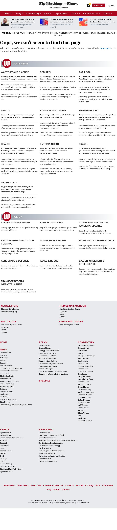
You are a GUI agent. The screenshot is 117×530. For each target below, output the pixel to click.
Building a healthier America (51, 450)
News (8, 13)
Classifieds (23, 485)
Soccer (3, 461)
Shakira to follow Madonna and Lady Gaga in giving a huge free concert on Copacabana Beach (56, 171)
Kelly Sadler (83, 358)
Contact (66, 489)
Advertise (107, 485)
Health (5, 144)
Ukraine (77, 33)
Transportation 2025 (48, 453)
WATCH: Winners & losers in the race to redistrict (63, 20)
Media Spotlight (7, 376)
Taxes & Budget (50, 261)
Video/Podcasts (90, 13)
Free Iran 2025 (45, 458)
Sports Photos (6, 471)
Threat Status (45, 348)
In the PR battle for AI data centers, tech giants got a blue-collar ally (18, 198)
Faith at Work (45, 448)
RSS (98, 485)
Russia (86, 33)
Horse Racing (6, 463)
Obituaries (4, 396)
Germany (31, 33)
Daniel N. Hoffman (86, 379)
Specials (44, 380)
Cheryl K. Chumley (86, 355)
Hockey (3, 458)
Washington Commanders (11, 437)
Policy (18, 13)
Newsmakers (5, 378)
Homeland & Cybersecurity (96, 240)
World (5, 110)
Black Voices (83, 413)
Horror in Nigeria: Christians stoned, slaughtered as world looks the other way (97, 133)
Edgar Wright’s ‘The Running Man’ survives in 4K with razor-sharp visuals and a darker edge (57, 161)
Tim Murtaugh (84, 397)
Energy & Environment (15, 222)
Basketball (4, 445)
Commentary (32, 13)
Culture (3, 389)
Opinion (63, 311)
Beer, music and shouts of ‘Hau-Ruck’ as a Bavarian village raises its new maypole (97, 160)
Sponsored (61, 13)
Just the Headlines (8, 399)
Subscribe (99, 5)
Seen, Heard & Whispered (11, 368)
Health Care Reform (47, 355)
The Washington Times (70, 309)
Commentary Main (86, 345)
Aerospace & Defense (15, 261)
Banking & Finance (51, 222)
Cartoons (82, 418)
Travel (83, 144)
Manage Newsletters (10, 309)
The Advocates (6, 365)
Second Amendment (48, 358)
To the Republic (85, 420)
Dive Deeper (5, 402)
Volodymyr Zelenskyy (61, 33)
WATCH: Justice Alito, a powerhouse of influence (23, 20)
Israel (93, 33)
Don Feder (82, 374)
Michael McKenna (86, 392)
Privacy (89, 485)
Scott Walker (83, 407)
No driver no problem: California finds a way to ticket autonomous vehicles (18, 205)
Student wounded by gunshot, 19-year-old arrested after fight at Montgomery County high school (18, 251)
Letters (81, 353)
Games (106, 13)
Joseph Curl (83, 368)
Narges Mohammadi (107, 33)
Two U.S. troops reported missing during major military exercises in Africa (58, 88)
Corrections (5, 352)
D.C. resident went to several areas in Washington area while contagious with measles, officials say (96, 79)
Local (62, 314)
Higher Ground (89, 110)
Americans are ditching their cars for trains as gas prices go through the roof (18, 290)
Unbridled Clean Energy (49, 445)
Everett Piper (84, 402)
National (4, 357)
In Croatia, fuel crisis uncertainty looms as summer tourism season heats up (96, 167)
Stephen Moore (85, 394)
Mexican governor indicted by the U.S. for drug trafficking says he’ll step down (19, 133)
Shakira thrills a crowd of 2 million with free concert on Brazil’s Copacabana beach (56, 150)
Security (45, 72)
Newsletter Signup (9, 311)
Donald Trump (19, 33)
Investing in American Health (52, 456)
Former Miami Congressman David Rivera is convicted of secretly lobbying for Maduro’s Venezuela (58, 96)
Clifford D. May (84, 389)
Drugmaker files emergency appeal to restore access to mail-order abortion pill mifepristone (19, 161)
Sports (47, 13)
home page (105, 48)
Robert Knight (84, 384)
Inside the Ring (7, 383)
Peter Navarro (84, 400)
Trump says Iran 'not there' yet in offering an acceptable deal (19, 228)
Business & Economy (53, 110)
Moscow (58, 35)
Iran (39, 33)
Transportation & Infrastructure (53, 374)
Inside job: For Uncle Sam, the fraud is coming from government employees (19, 77)
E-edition (36, 485)
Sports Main (5, 432)
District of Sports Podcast (11, 469)
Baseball (3, 443)
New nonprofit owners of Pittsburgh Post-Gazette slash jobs (57, 115)
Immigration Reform (53, 240)
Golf (2, 456)
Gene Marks (83, 387)
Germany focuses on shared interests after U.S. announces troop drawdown (17, 126)
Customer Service (53, 485)
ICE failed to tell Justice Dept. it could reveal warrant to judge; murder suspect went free (57, 248)
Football (3, 440)
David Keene (83, 381)
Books (80, 415)
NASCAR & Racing (8, 466)
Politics (3, 355)
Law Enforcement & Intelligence (53, 371)
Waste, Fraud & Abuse (15, 72)
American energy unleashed (51, 435)
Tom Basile (83, 363)
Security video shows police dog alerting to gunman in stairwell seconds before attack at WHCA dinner (97, 271)
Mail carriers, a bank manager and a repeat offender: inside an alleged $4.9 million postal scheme (18, 87)
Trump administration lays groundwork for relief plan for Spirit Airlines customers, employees (58, 125)
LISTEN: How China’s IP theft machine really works (102, 20)
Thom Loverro (6, 450)
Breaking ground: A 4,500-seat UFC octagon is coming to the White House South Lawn (96, 99)
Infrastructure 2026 (47, 437)
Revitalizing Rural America (51, 443)
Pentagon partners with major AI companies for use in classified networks (97, 246)
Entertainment (49, 144)
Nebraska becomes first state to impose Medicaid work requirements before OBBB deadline (19, 171)
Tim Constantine (85, 366)
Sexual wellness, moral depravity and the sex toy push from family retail (97, 126)
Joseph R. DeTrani (86, 371)
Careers (69, 485)
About (56, 489)
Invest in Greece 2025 (48, 461)
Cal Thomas (83, 405)
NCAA (2, 448)
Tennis (3, 453)
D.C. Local (85, 72)
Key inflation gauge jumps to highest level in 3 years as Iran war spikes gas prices (58, 228)
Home (3, 342)
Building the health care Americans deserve (58, 440)
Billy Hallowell (84, 376)
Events (75, 13)
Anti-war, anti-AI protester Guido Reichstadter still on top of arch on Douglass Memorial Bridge (94, 89)
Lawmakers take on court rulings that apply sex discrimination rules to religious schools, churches (97, 117)
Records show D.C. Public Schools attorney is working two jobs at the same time (19, 96)
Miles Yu (82, 410)
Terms (79, 485)
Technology (9, 182)
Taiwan (46, 33)
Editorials (82, 350)
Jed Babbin (83, 361)
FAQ (49, 489)
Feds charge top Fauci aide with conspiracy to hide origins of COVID (95, 232)
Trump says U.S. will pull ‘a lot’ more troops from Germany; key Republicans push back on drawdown (57, 79)
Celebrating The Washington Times (16, 404)
